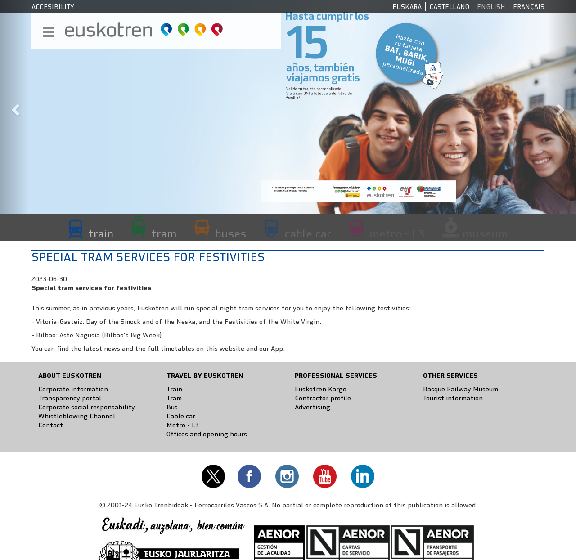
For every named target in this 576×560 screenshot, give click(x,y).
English (491, 7)
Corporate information (73, 389)
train (101, 233)
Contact (50, 425)
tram (164, 233)
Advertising (312, 407)
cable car (307, 233)
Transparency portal (69, 398)
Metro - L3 (182, 425)
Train (174, 389)
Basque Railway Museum (460, 389)
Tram (174, 398)
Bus (172, 407)
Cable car (180, 416)
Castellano (449, 7)
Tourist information (453, 398)
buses (230, 233)
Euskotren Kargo (320, 389)
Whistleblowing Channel (76, 416)
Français (528, 7)
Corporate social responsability (86, 407)
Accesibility (53, 7)
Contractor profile (323, 398)
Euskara (407, 7)
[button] (14, 107)
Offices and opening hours (206, 434)
